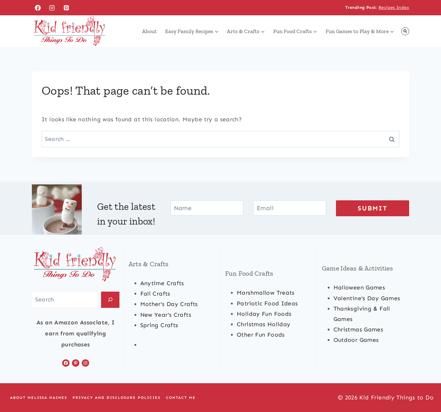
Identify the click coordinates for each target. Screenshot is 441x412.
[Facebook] (37, 7)
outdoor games (356, 339)
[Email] (289, 208)
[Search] (110, 300)
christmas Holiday (263, 324)
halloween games (359, 287)
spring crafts (159, 325)
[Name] (207, 208)
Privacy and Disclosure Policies (116, 397)
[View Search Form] (405, 31)
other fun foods (261, 334)
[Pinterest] (66, 7)
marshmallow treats (266, 292)
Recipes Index (394, 7)
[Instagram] (52, 7)
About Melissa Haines (38, 397)
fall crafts (155, 293)
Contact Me (181, 397)
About (149, 31)
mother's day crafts (169, 304)
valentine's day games (367, 298)
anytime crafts (162, 283)
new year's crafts (165, 314)
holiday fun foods (264, 313)
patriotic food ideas (267, 303)
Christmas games (358, 329)
